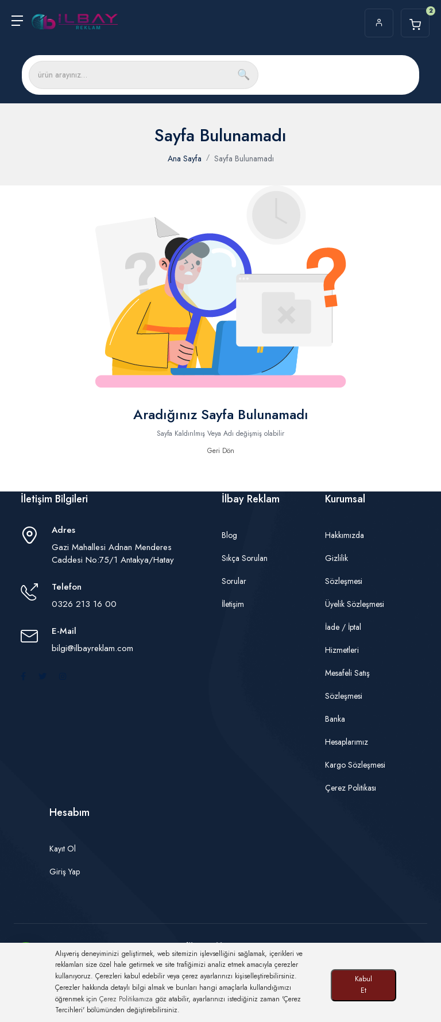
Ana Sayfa (185, 158)
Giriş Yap (64, 871)
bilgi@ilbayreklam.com (92, 648)
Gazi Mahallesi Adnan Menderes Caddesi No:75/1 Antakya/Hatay (113, 554)
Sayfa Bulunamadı (244, 158)
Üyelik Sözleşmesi (354, 604)
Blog (229, 535)
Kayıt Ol (62, 848)
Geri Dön (220, 451)
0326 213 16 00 (84, 604)
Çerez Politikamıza (126, 999)
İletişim (233, 604)
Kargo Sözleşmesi (355, 765)
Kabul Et (363, 985)
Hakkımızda (344, 535)
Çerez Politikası (350, 787)
